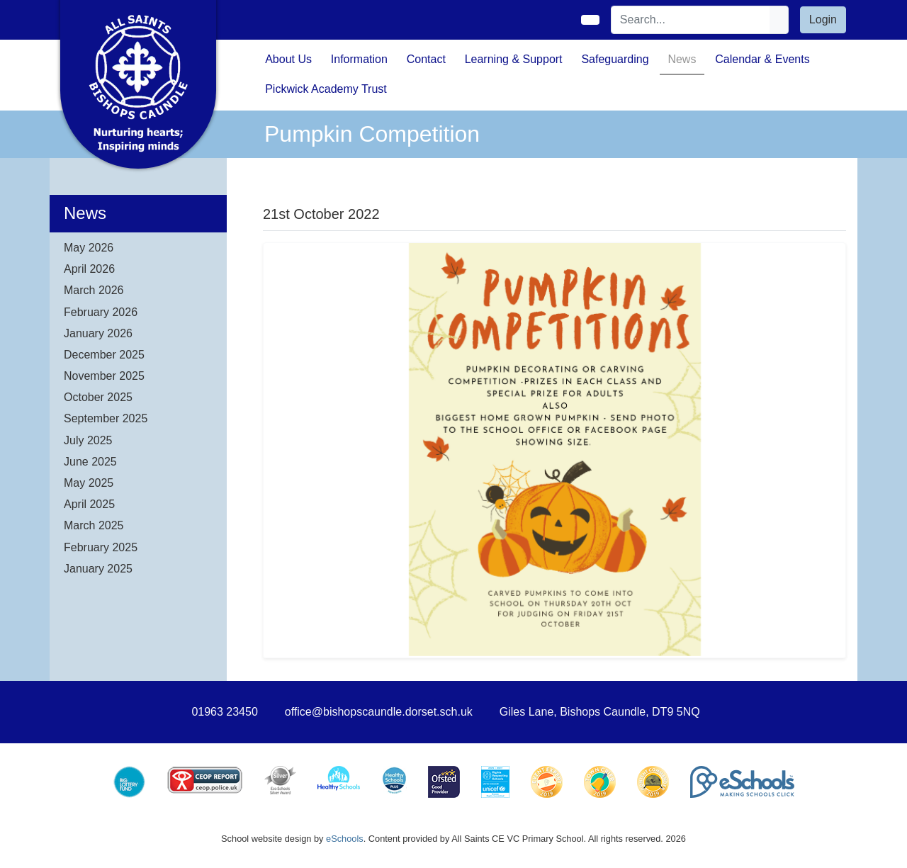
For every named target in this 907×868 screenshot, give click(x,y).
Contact (426, 59)
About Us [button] (288, 59)
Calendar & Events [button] (762, 59)
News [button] (681, 59)
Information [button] (359, 59)
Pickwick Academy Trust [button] (326, 89)
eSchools (345, 838)
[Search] (691, 19)
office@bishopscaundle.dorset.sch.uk (379, 712)
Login (823, 19)
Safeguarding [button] (614, 59)
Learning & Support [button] (514, 59)
